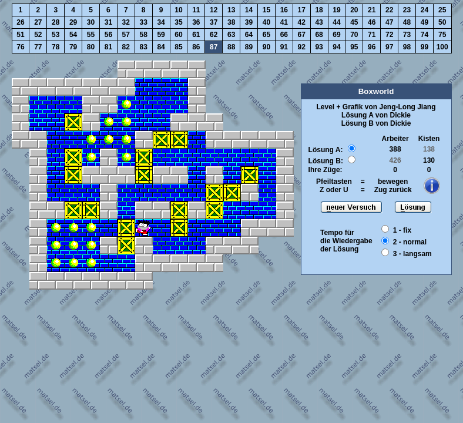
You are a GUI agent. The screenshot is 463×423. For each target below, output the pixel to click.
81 (108, 47)
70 (354, 35)
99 (424, 47)
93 (319, 47)
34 (161, 22)
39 (249, 22)
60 (178, 35)
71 (371, 35)
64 (249, 35)
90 (266, 47)
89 (249, 47)
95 (354, 47)
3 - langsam (412, 254)
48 (407, 22)
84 (161, 47)
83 (143, 47)
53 (55, 35)
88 (231, 47)
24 (424, 10)
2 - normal (410, 242)
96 (371, 47)
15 (266, 10)
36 (196, 22)
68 (319, 35)
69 (336, 35)
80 (91, 47)
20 (354, 10)
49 (424, 22)
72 (389, 35)
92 (302, 47)
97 (389, 47)
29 (73, 22)
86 (196, 47)
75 (442, 35)
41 (284, 22)
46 (371, 22)
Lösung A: (325, 150)
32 (126, 22)
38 (231, 22)
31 (108, 22)
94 (336, 47)
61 (196, 35)
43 (319, 22)
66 (284, 35)
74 (424, 35)
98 (407, 47)
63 (231, 35)
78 (55, 47)
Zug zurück (393, 190)
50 (442, 22)
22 (389, 10)
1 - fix (402, 230)
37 (213, 22)
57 (126, 35)
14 (249, 10)
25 (442, 10)
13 (231, 10)
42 (302, 22)
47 (389, 22)
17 (302, 10)
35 (178, 22)
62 (213, 35)
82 (126, 47)
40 (266, 22)
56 (108, 35)
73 (407, 35)
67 (302, 35)
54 (73, 35)
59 (161, 35)
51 (20, 35)
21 (371, 10)
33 (143, 22)
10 (178, 10)
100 (442, 47)
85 (178, 47)
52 (38, 35)
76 (20, 47)
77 (38, 47)
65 (266, 35)
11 (196, 10)
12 (213, 10)
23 (407, 10)
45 (354, 22)
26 (20, 22)
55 (91, 35)
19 (336, 10)
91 (284, 47)
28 (55, 22)
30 (91, 22)
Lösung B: (325, 161)
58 (143, 35)
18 (319, 10)
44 (336, 22)
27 (38, 22)
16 (284, 10)
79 (73, 47)
